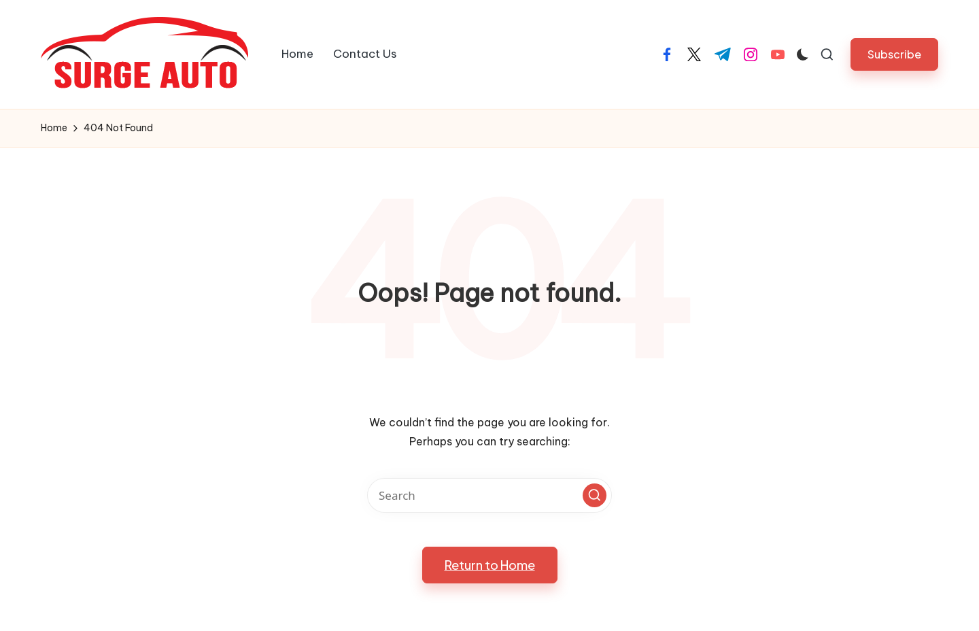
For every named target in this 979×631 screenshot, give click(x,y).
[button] (894, 54)
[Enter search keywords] (489, 495)
